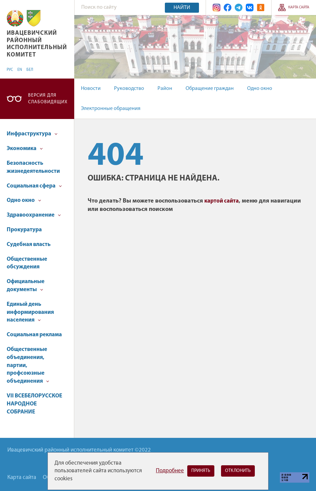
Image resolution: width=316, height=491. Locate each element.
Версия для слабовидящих (48, 99)
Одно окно (259, 88)
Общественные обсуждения (27, 263)
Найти (182, 7)
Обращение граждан (210, 88)
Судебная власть (28, 244)
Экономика (25, 148)
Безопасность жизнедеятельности (33, 167)
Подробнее (170, 471)
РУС (10, 70)
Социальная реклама (34, 335)
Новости (91, 88)
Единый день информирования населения (30, 312)
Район (164, 88)
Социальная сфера (34, 186)
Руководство (129, 88)
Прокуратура (24, 230)
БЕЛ (29, 70)
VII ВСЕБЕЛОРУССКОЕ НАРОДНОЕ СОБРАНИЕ (34, 404)
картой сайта (221, 201)
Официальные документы (25, 285)
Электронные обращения (110, 108)
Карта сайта (298, 7)
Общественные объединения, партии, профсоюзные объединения (28, 365)
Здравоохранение (34, 215)
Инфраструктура (32, 134)
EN (19, 70)
